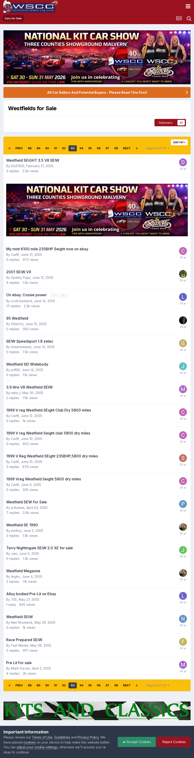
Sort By (179, 142)
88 (29, 148)
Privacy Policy (88, 737)
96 (98, 148)
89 (38, 148)
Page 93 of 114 (157, 148)
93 (72, 148)
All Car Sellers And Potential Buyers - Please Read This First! (97, 92)
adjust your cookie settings (37, 747)
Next (127, 148)
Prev (19, 148)
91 (55, 148)
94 (81, 148)
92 (64, 148)
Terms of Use (42, 737)
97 (107, 148)
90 (47, 148)
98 (116, 148)
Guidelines (62, 737)
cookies (29, 742)
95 (90, 148)
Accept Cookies (137, 742)
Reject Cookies (174, 742)
